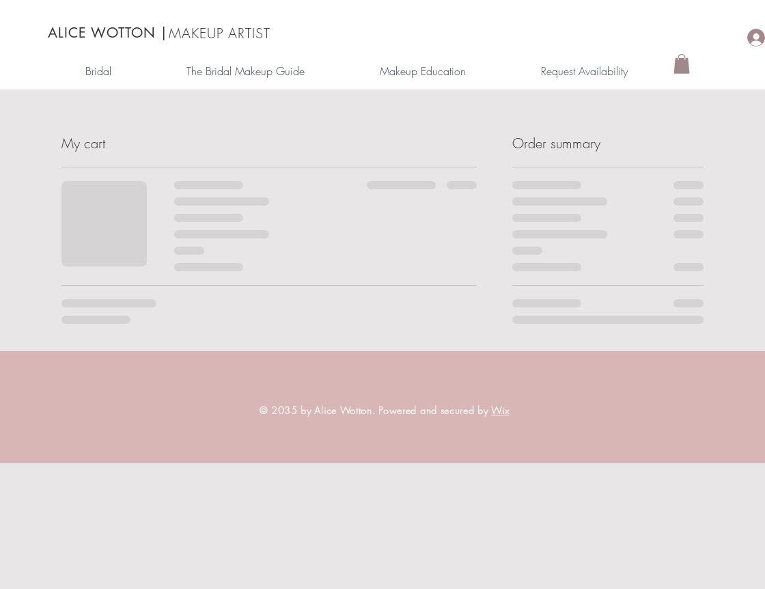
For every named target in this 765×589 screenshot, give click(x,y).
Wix (500, 410)
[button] (681, 64)
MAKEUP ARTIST (219, 33)
